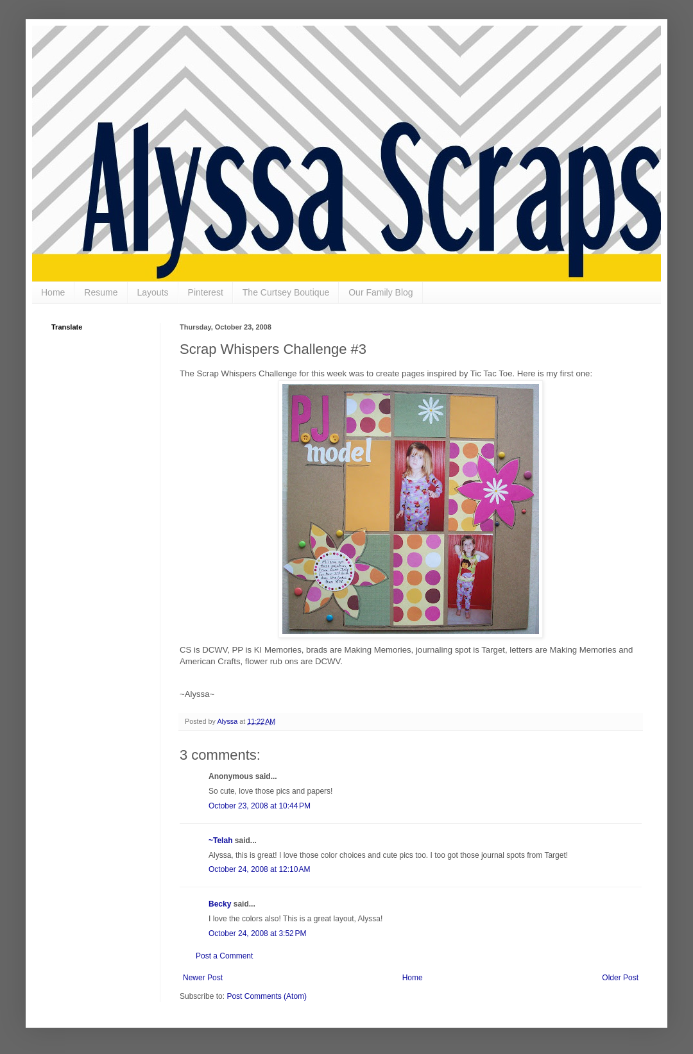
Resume (100, 292)
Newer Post (203, 977)
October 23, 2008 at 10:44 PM (260, 805)
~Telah (220, 840)
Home (53, 292)
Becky (220, 903)
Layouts (153, 292)
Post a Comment (224, 955)
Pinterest (205, 292)
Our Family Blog (380, 292)
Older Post (620, 977)
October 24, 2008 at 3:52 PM (257, 933)
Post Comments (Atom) (267, 996)
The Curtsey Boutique (286, 292)
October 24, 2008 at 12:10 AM (259, 869)
